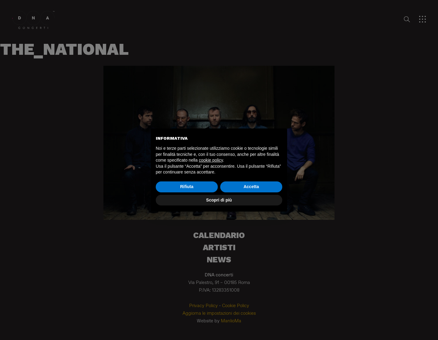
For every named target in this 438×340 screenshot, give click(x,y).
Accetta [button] (251, 186)
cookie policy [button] (211, 160)
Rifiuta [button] (186, 186)
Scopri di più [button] (219, 200)
